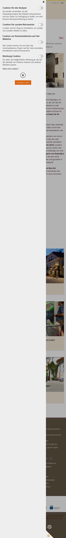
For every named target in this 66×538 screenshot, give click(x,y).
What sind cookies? (10, 69)
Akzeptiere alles (23, 82)
